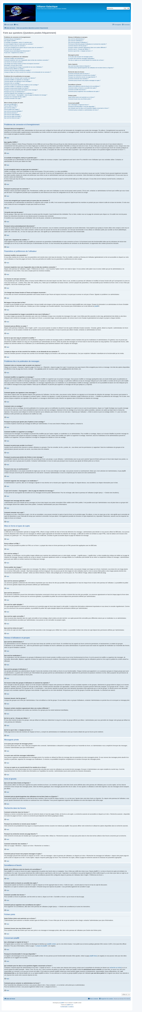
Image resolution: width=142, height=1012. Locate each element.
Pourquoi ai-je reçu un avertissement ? (14, 91)
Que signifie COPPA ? (10, 40)
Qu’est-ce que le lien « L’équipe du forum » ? (80, 51)
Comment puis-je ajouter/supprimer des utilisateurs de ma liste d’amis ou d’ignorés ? (91, 67)
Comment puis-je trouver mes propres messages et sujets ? (84, 80)
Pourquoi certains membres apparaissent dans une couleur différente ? (87, 47)
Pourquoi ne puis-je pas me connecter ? (15, 45)
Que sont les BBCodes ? (11, 104)
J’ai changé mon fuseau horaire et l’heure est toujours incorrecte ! (22, 63)
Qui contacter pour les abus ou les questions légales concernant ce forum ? (88, 108)
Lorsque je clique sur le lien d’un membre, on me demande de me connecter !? (27, 72)
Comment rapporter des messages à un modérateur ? (18, 93)
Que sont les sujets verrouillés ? (13, 116)
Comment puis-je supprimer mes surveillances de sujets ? (84, 91)
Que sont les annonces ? (11, 112)
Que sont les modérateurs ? (75, 40)
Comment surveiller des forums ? (77, 89)
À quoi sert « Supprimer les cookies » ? (14, 52)
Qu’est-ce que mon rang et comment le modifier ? (17, 70)
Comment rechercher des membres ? (78, 78)
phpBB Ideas (93, 956)
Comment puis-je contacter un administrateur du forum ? (83, 110)
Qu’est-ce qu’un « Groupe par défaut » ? (79, 49)
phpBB (96, 306)
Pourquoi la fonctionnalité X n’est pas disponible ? (81, 106)
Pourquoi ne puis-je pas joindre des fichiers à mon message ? (21, 90)
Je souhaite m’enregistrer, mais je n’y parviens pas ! (18, 42)
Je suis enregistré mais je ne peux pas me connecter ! (18, 44)
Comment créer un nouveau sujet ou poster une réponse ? (20, 78)
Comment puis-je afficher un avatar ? (14, 68)
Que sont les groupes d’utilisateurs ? (78, 42)
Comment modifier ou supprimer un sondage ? (16, 86)
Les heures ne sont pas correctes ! (13, 61)
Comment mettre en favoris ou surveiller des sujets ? (82, 88)
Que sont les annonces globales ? (13, 111)
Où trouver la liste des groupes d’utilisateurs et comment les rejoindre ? (87, 44)
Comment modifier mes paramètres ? (14, 58)
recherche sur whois (115, 967)
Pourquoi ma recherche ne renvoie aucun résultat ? (82, 75)
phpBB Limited (51, 944)
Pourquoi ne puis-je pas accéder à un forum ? (16, 88)
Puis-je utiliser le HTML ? (11, 106)
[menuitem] (16, 24)
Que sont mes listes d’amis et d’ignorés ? (79, 66)
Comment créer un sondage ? (12, 83)
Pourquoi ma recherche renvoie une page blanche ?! (82, 77)
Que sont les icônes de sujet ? (12, 118)
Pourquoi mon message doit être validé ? (15, 96)
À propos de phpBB (41, 946)
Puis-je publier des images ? (12, 109)
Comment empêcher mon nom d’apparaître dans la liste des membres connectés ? (26, 60)
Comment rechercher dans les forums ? (79, 73)
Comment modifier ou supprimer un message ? (17, 79)
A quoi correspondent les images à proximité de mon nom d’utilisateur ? (23, 67)
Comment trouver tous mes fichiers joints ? (79, 99)
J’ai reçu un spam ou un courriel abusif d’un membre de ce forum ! (86, 60)
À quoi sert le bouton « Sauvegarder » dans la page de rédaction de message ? (25, 95)
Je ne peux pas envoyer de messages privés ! (80, 56)
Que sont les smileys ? (10, 107)
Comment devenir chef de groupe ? (77, 45)
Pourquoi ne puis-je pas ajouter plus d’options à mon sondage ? (21, 84)
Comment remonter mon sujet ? (12, 98)
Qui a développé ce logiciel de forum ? (78, 104)
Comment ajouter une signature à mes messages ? (18, 81)
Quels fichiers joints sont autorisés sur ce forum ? (81, 97)
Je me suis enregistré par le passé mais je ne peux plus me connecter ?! (23, 47)
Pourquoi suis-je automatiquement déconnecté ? (17, 51)
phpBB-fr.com (69, 1004)
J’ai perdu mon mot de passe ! (12, 49)
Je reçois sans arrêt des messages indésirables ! (81, 58)
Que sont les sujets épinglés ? (12, 114)
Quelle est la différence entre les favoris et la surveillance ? (84, 86)
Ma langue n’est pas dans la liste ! (13, 65)
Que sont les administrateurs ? (76, 39)
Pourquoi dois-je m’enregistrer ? (13, 39)
